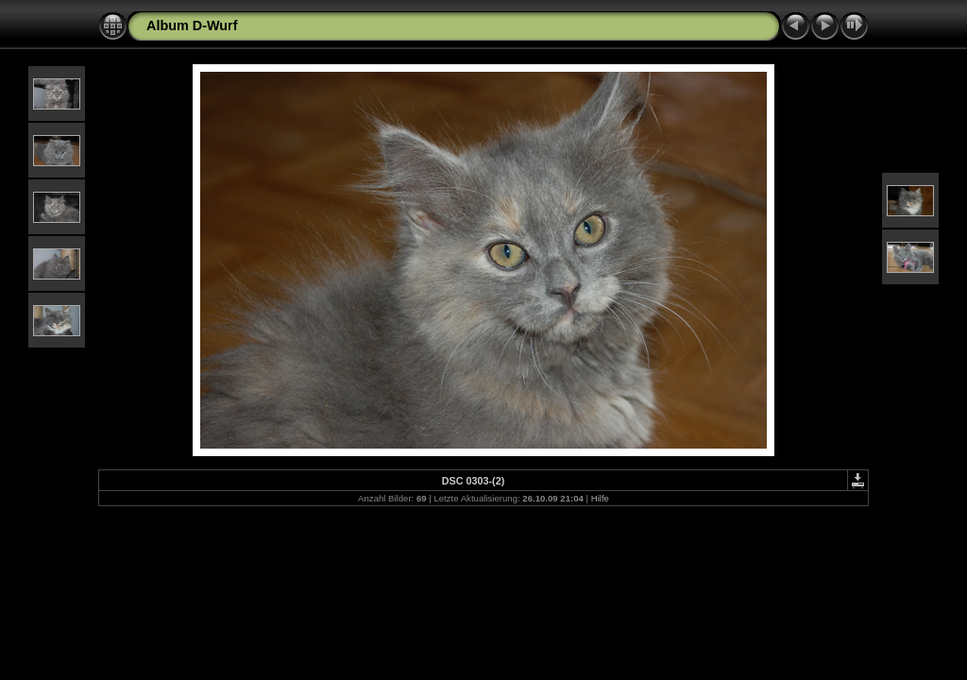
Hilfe (600, 498)
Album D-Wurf (191, 25)
